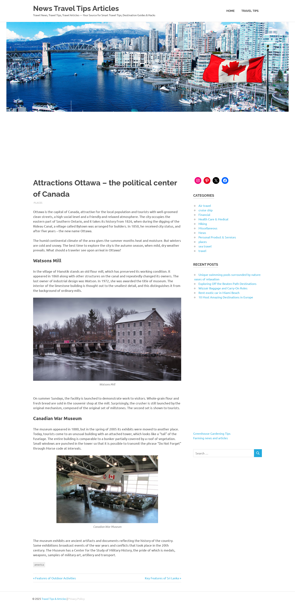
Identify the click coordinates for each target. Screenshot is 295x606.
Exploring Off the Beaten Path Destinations (227, 283)
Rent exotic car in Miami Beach (218, 292)
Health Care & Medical (213, 219)
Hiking (202, 223)
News (202, 232)
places (38, 202)
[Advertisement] (147, 140)
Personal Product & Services (217, 237)
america (39, 564)
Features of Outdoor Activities (55, 578)
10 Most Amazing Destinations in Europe (225, 297)
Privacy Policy (76, 598)
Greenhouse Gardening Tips (211, 433)
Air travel (204, 205)
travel (202, 251)
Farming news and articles (210, 438)
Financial (204, 214)
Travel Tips (250, 11)
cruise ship (205, 210)
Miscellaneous (207, 228)
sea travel (204, 246)
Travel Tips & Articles (54, 598)
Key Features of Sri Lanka (162, 578)
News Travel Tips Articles (76, 8)
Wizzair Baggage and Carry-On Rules (222, 288)
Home (230, 11)
